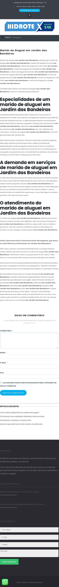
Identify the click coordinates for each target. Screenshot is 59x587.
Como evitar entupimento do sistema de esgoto (19, 412)
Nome (3, 353)
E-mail (3, 363)
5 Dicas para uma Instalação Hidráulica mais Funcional (22, 416)
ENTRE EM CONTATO (29, 11)
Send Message (9, 562)
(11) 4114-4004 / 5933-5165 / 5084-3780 (30, 7)
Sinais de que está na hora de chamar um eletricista (21, 424)
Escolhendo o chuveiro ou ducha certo (15, 420)
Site (2, 373)
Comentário (6, 331)
